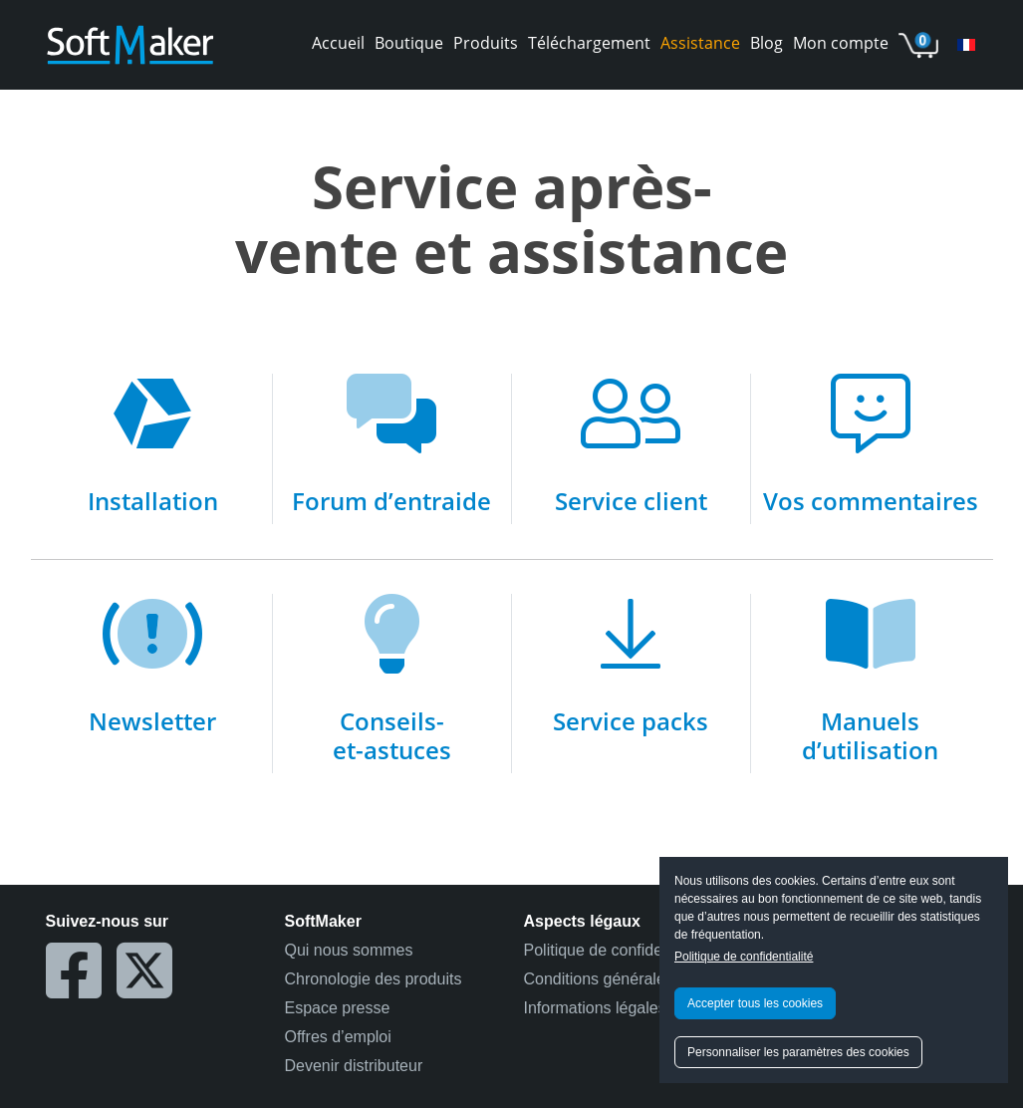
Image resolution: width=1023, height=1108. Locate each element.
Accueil (338, 43)
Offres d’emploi (338, 1036)
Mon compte (841, 43)
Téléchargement (589, 43)
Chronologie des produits (373, 978)
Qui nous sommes (349, 950)
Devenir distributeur (354, 1065)
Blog (766, 43)
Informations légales (595, 1007)
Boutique (409, 43)
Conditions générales (598, 978)
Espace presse (337, 1007)
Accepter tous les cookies (755, 1003)
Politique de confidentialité (743, 957)
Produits (485, 43)
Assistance (700, 43)
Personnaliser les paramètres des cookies (798, 1052)
